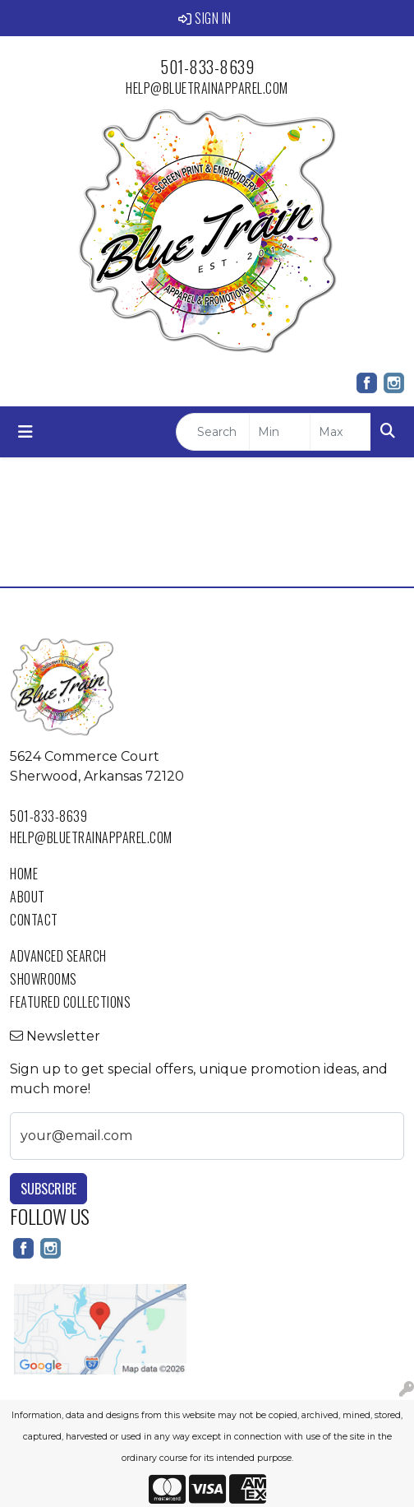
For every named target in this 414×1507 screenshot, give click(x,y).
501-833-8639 (207, 66)
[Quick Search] (213, 432)
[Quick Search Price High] (340, 432)
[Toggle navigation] (25, 431)
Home (24, 873)
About (27, 897)
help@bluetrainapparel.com (207, 88)
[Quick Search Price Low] (279, 432)
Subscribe (48, 1189)
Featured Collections (70, 1002)
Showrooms (43, 979)
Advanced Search (58, 956)
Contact (34, 920)
